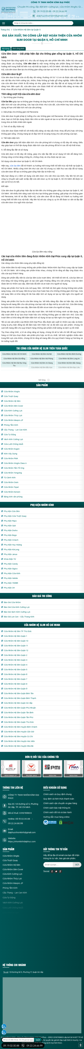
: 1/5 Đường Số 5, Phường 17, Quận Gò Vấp (23, 975)
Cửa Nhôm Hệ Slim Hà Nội (42, 357)
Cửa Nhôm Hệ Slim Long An (69, 361)
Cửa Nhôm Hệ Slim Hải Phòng (41, 361)
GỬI (77, 867)
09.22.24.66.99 (60, 11)
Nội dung (5, 49)
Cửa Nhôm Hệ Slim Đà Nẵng (14, 361)
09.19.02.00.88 (44, 11)
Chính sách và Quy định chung (57, 797)
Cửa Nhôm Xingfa (11, 858)
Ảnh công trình (18, 49)
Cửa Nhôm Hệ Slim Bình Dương (69, 357)
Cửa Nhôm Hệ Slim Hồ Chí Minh (14, 357)
